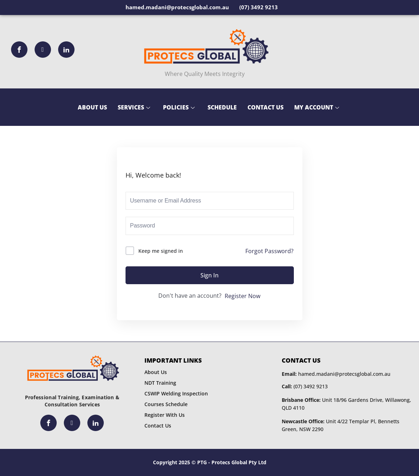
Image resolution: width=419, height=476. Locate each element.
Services (134, 107)
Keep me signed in (160, 250)
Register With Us (164, 414)
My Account (316, 107)
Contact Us (265, 107)
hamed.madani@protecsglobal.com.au (336, 373)
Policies (179, 107)
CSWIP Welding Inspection (176, 393)
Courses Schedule (166, 404)
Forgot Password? (269, 251)
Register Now (242, 296)
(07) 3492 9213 (305, 386)
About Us (92, 107)
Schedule (222, 107)
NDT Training (160, 382)
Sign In (209, 275)
